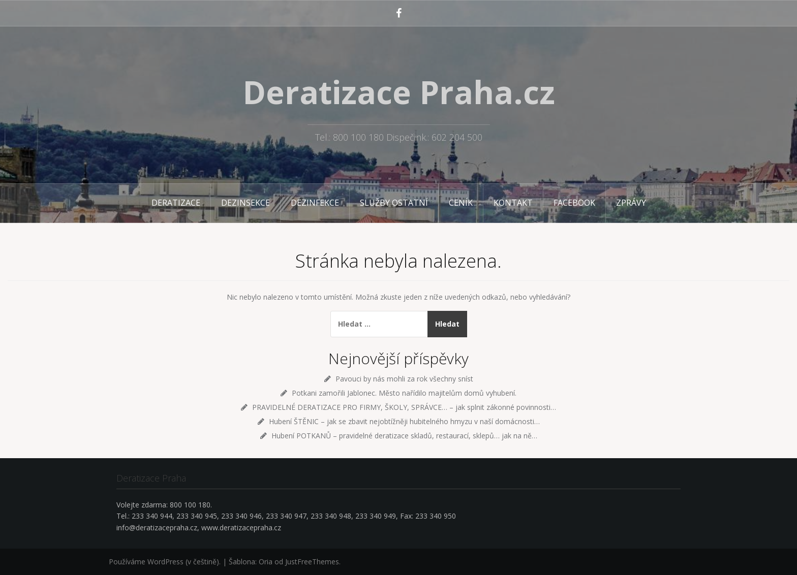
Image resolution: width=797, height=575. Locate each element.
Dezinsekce (245, 202)
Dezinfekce (315, 202)
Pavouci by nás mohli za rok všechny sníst (404, 379)
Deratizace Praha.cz (398, 92)
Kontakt (513, 202)
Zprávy (631, 202)
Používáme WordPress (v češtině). (165, 561)
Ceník (461, 202)
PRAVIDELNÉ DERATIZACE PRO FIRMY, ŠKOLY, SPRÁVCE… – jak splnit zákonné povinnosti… (404, 407)
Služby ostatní (394, 202)
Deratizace (175, 202)
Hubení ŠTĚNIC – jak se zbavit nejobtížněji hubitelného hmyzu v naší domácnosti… (404, 421)
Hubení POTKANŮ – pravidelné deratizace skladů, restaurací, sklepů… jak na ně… (404, 435)
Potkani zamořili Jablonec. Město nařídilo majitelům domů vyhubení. (404, 393)
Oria (265, 561)
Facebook (574, 202)
